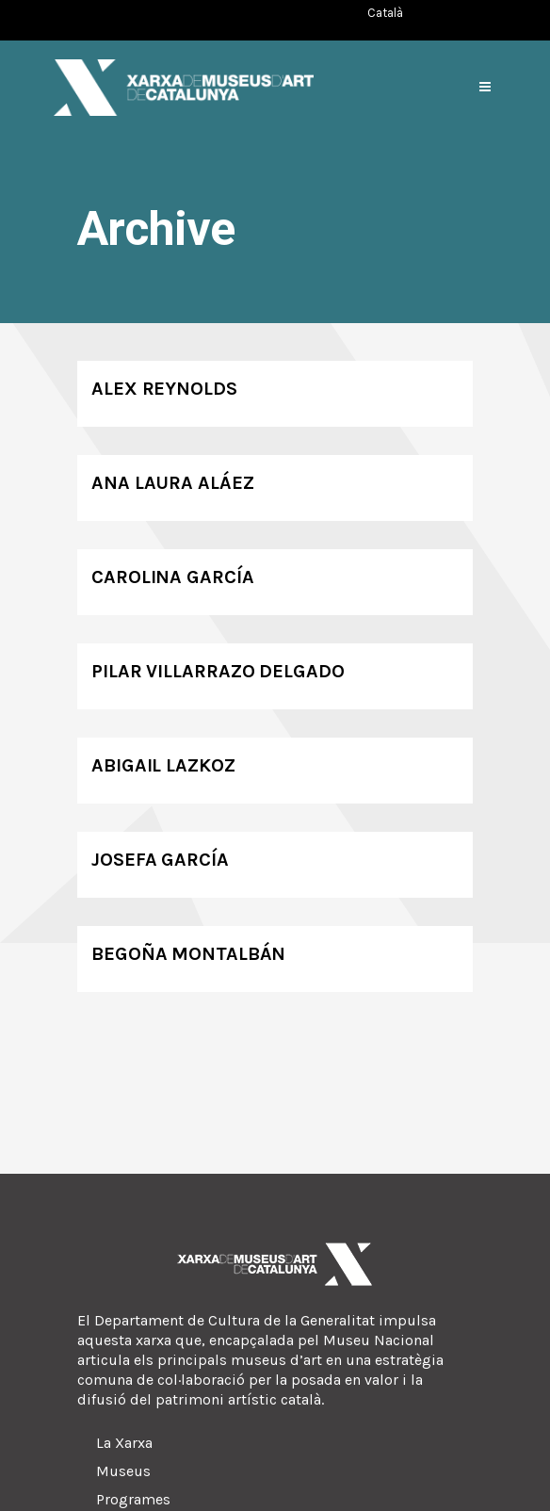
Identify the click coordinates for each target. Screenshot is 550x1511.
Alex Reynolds (164, 388)
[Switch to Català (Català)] (385, 12)
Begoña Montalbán (188, 954)
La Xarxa (124, 1443)
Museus (123, 1471)
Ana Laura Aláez (172, 483)
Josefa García (160, 859)
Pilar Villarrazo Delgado (218, 671)
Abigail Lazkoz (163, 765)
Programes (133, 1499)
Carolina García (172, 577)
